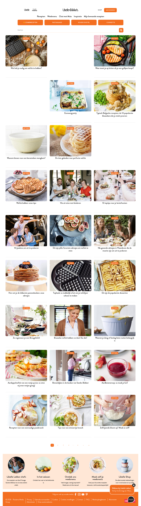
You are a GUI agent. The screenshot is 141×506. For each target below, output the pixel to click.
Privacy (29, 499)
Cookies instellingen (68, 499)
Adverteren (31, 502)
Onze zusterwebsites (45, 502)
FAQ (88, 499)
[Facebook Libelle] (75, 494)
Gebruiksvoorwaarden (42, 499)
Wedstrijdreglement (99, 499)
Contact (80, 499)
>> (88, 445)
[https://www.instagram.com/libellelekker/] (79, 494)
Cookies (55, 499)
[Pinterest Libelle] (86, 494)
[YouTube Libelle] (83, 494)
